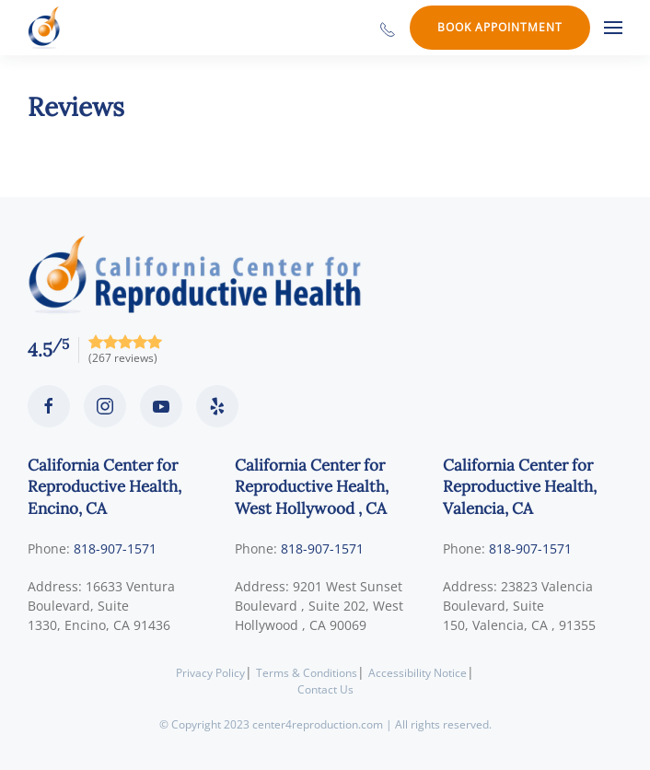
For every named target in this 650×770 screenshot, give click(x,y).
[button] (613, 27)
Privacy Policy (210, 673)
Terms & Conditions (306, 673)
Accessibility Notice (417, 673)
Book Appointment (500, 27)
